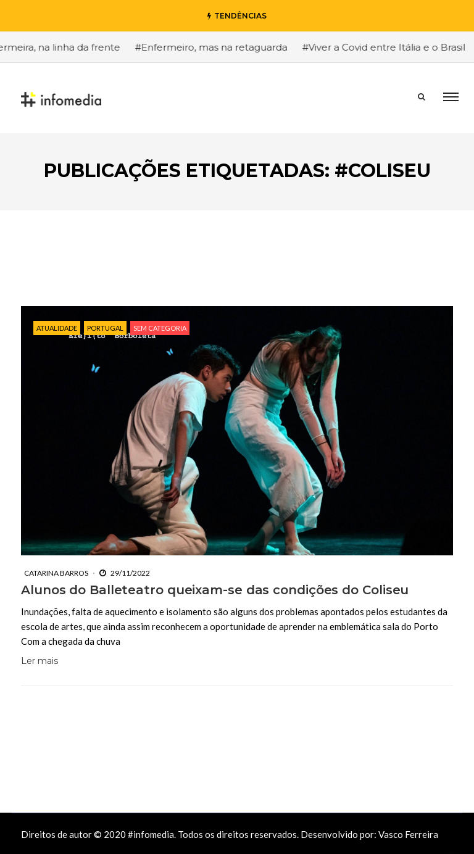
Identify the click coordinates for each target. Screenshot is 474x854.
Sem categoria (159, 328)
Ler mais (39, 660)
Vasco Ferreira (408, 834)
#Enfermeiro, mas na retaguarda (216, 47)
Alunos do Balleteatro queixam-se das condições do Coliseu (215, 589)
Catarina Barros (56, 573)
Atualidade (56, 328)
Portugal (105, 328)
